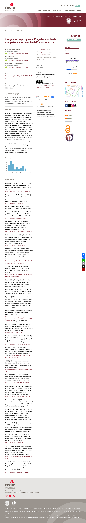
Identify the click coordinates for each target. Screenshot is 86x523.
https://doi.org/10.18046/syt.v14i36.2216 (17, 472)
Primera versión (52, 10)
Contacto (79, 10)
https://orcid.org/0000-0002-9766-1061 (18, 67)
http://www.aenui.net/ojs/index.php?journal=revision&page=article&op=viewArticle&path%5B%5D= (19, 319)
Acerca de (59, 10)
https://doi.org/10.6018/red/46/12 (15, 245)
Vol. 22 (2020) (19, 30)
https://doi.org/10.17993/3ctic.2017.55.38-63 (18, 383)
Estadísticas (72, 10)
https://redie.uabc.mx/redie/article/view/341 (18, 191)
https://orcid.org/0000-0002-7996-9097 (18, 60)
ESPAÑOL (46, 49)
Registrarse (70, 5)
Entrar (77, 5)
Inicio (6, 30)
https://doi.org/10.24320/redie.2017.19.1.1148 (18, 231)
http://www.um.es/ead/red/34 (13, 332)
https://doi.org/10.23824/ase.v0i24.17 (16, 218)
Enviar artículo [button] (73, 40)
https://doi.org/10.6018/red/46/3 (14, 443)
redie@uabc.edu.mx (46, 511)
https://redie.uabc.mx (32, 511)
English (67, 53)
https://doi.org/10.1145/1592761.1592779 (17, 396)
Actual (39, 10)
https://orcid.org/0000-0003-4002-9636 (18, 53)
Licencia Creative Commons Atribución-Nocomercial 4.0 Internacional (23, 517)
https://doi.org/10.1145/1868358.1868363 (17, 344)
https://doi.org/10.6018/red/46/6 (14, 203)
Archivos (45, 10)
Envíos (66, 10)
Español (67, 51)
